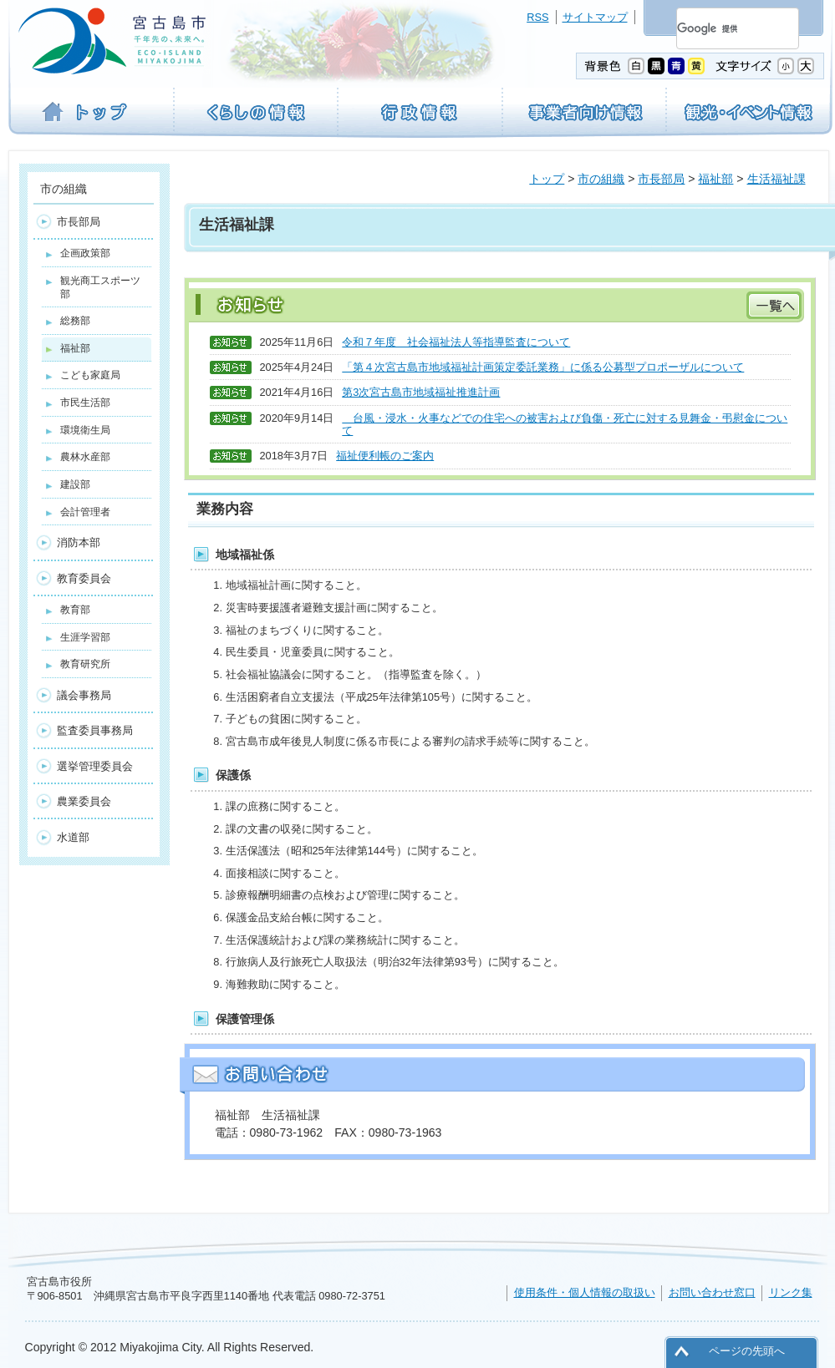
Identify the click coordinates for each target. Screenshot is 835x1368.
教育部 (75, 610)
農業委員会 (84, 801)
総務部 (75, 321)
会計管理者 (85, 512)
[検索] (717, 28)
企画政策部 (85, 253)
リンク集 (790, 1292)
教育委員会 (84, 578)
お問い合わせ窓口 (712, 1292)
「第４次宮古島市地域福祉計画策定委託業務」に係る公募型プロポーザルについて (543, 367)
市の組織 (601, 178)
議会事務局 (84, 695)
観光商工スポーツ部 (100, 287)
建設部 (75, 484)
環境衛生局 (85, 430)
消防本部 (78, 542)
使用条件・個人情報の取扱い (584, 1292)
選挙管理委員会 (95, 766)
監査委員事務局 (95, 730)
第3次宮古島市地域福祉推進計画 (421, 392)
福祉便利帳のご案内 (385, 455)
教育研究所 (85, 664)
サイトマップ (595, 17)
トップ (546, 178)
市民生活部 (85, 402)
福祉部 (715, 178)
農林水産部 (85, 457)
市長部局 (661, 178)
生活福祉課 (776, 178)
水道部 (73, 837)
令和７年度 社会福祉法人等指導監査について (456, 342)
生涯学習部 (85, 637)
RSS (537, 17)
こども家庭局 (90, 375)
